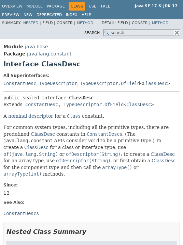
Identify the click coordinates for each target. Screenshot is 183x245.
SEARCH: (92, 33)
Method (85, 23)
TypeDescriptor (58, 83)
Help (86, 15)
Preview (10, 15)
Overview (12, 6)
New (28, 15)
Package (56, 6)
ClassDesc (155, 83)
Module (35, 6)
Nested (30, 23)
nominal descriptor (30, 116)
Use (92, 6)
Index (72, 15)
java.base (36, 46)
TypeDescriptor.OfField (110, 83)
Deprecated (49, 15)
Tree (105, 6)
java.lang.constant (49, 53)
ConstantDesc (19, 83)
